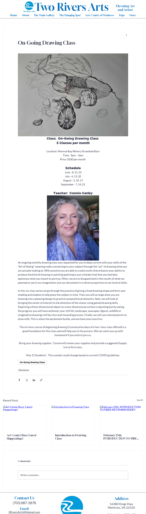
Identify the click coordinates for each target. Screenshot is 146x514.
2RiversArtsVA (17, 512)
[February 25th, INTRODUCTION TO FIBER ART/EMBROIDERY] (121, 418)
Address (121, 498)
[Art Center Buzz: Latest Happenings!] (24, 418)
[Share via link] (41, 380)
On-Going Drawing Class (32, 362)
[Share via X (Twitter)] (26, 380)
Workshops (23, 370)
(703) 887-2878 (24, 503)
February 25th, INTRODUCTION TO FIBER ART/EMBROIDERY (121, 437)
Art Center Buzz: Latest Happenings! (21, 437)
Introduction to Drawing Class (70, 437)
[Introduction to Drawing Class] (73, 418)
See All (140, 400)
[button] (25, 15)
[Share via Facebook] (19, 380)
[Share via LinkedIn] (33, 380)
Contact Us (24, 498)
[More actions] (126, 35)
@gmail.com (33, 512)
